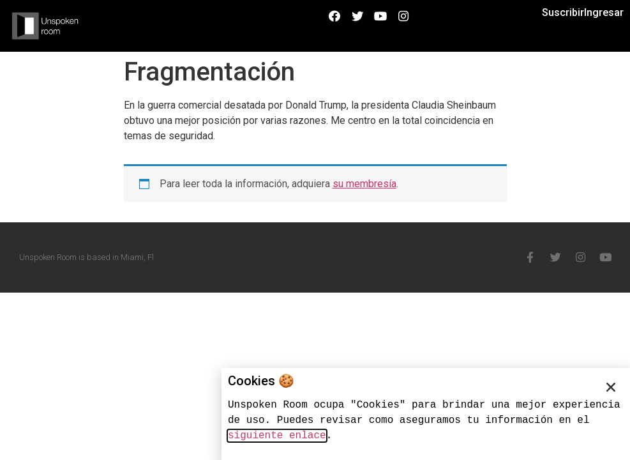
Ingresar (604, 12)
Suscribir (563, 12)
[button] (610, 387)
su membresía (364, 184)
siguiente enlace (277, 436)
